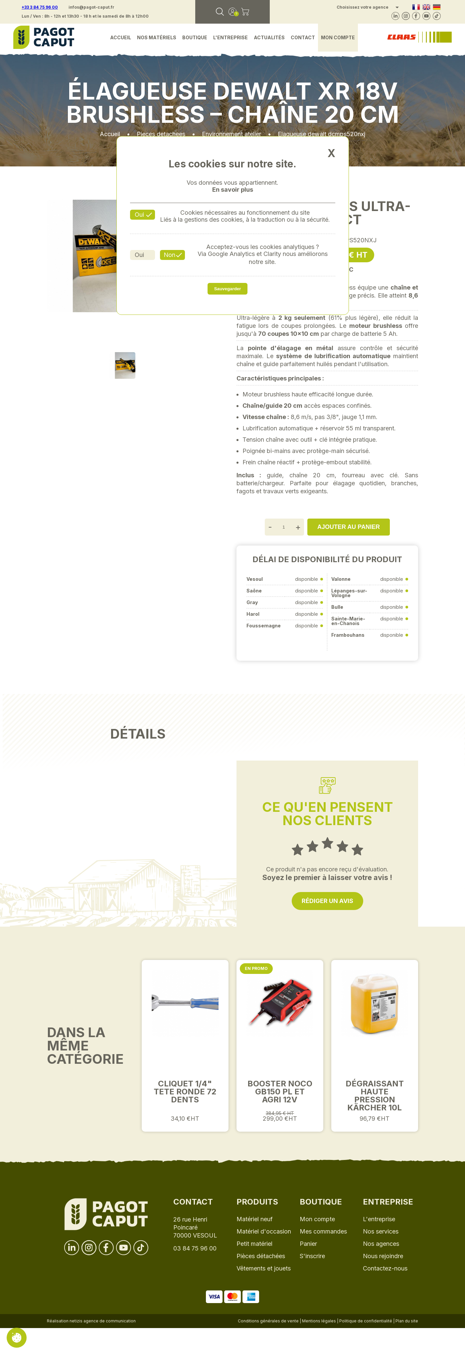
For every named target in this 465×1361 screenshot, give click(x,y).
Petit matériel (254, 1243)
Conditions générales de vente (268, 1320)
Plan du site (406, 1320)
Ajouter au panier (348, 527)
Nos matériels (156, 37)
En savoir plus (232, 190)
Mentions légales (319, 1320)
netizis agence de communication (103, 1320)
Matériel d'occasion (263, 1231)
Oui (139, 214)
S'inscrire (312, 1255)
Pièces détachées (260, 1255)
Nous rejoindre (383, 1255)
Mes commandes (323, 1231)
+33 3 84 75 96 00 (40, 7)
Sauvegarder (227, 288)
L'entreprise (230, 37)
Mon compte (338, 37)
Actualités (269, 37)
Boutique (194, 37)
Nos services (380, 1231)
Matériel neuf (254, 1219)
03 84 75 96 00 (195, 1248)
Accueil (120, 37)
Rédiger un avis (327, 900)
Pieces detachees (161, 133)
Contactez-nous (385, 1268)
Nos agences (381, 1243)
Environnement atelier (231, 133)
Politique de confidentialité (365, 1320)
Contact (303, 37)
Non (169, 254)
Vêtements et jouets (263, 1268)
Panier (308, 1243)
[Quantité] (283, 527)
